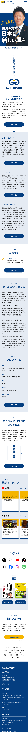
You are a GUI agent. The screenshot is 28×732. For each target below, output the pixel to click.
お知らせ (11, 655)
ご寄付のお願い (20, 650)
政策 (5, 655)
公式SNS (11, 657)
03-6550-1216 (9, 682)
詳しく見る (14, 124)
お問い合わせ (14, 637)
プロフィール (18, 652)
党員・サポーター (17, 648)
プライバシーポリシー (8, 728)
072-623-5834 (9, 697)
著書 (18, 657)
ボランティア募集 (8, 650)
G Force (8, 648)
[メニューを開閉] (25, 2)
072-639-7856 (9, 722)
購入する (7, 602)
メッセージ (9, 652)
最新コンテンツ (20, 655)
